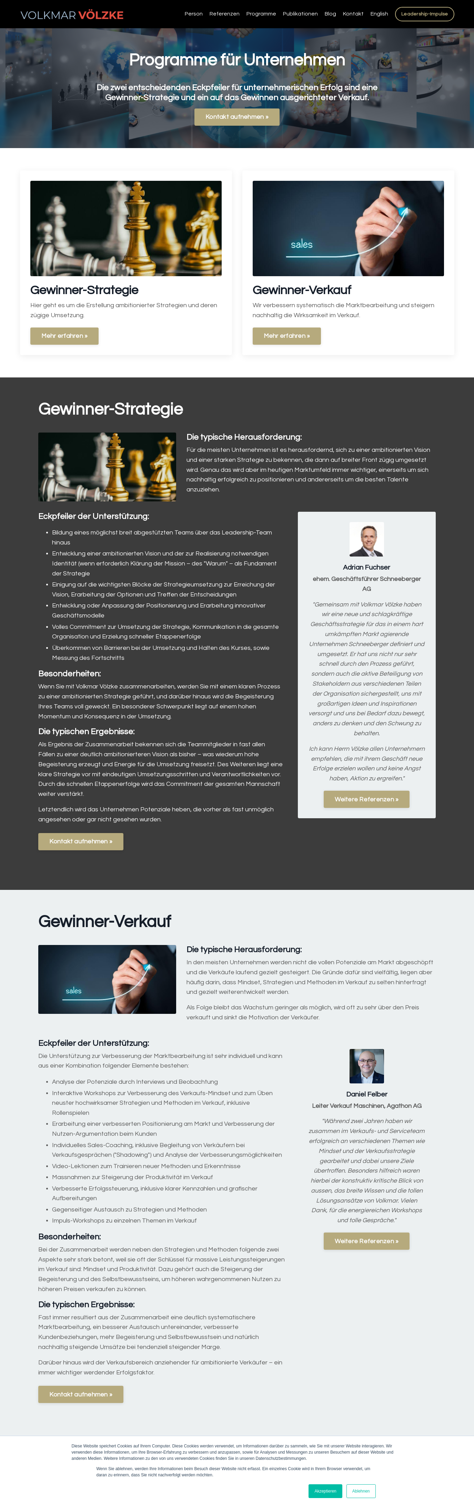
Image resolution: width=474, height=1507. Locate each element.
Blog (330, 14)
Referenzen (225, 14)
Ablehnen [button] (361, 1491)
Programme (261, 14)
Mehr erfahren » (64, 336)
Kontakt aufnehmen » (237, 117)
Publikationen (300, 14)
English (379, 14)
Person (194, 14)
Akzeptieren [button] (325, 1491)
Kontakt (353, 14)
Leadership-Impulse (424, 14)
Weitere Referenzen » (367, 799)
